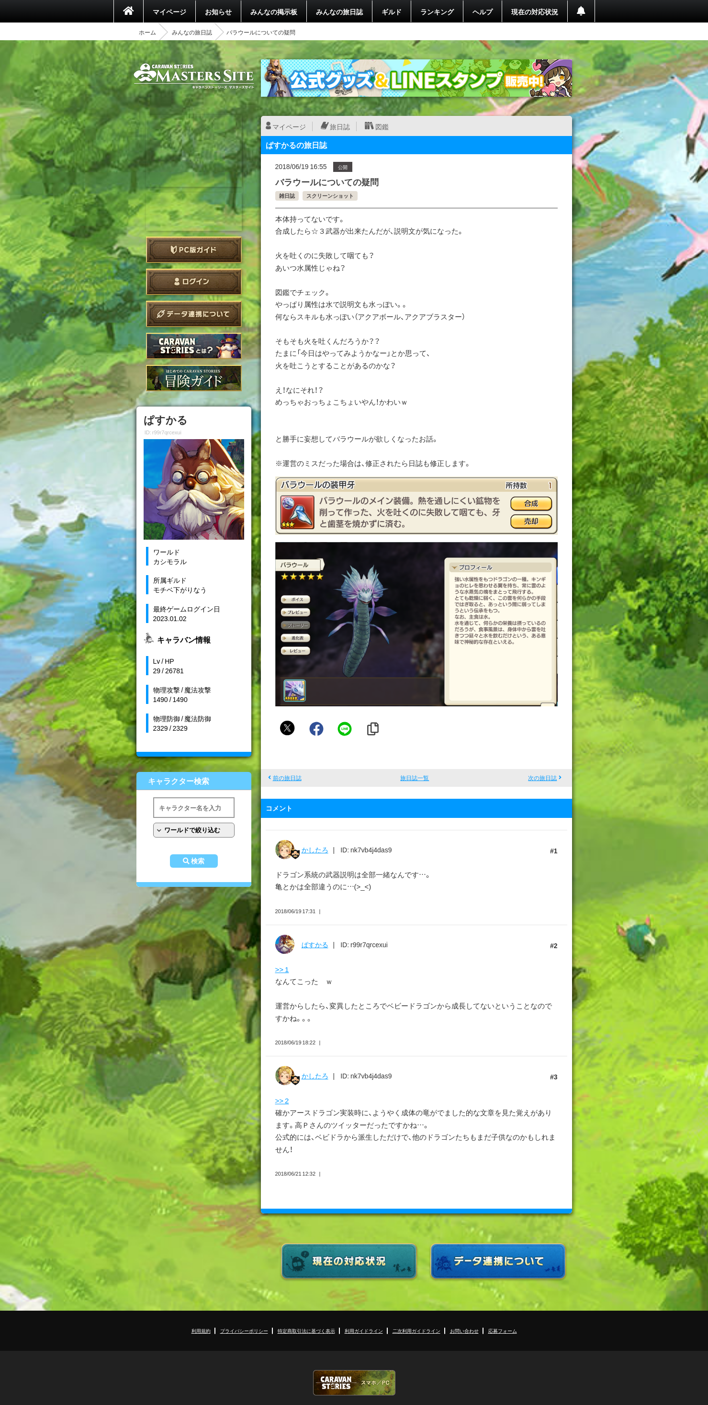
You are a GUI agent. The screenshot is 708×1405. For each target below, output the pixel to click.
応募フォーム (502, 1330)
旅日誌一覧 (414, 777)
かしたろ (315, 849)
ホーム (147, 32)
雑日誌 (287, 196)
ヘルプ (482, 11)
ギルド (392, 11)
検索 (197, 861)
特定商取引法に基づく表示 (306, 1330)
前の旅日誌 (287, 777)
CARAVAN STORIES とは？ (194, 346)
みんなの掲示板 (273, 11)
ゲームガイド (194, 378)
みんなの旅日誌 (339, 11)
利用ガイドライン (364, 1330)
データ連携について (194, 314)
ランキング (437, 11)
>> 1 (282, 969)
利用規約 (201, 1330)
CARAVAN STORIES (354, 1382)
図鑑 (382, 126)
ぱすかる (315, 944)
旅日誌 (340, 126)
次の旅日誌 (542, 777)
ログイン (194, 282)
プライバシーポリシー (244, 1330)
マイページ (169, 11)
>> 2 (282, 1100)
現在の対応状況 (534, 11)
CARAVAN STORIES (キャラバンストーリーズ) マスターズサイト (194, 76)
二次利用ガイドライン (416, 1330)
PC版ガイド (194, 250)
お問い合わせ (464, 1330)
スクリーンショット (330, 196)
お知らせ (218, 11)
